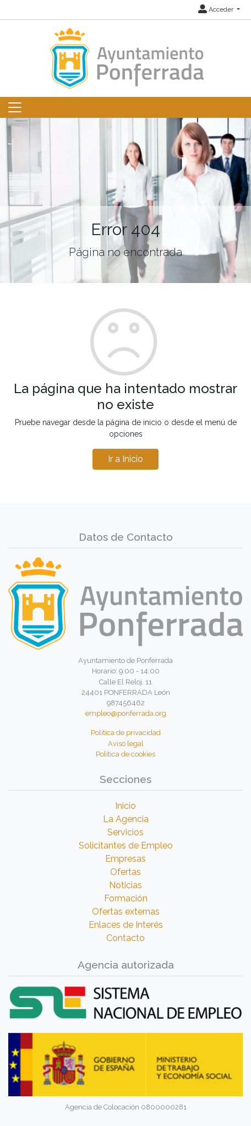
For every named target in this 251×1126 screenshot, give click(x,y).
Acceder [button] (216, 9)
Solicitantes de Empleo (126, 845)
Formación (126, 898)
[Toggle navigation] (15, 107)
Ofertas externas (126, 911)
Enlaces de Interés (126, 925)
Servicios (125, 832)
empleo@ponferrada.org (125, 713)
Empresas (125, 858)
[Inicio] (125, 53)
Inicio (125, 806)
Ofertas (125, 872)
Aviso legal (126, 743)
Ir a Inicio (125, 459)
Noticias (125, 885)
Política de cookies (125, 754)
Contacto (125, 938)
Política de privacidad (126, 732)
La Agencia (126, 819)
